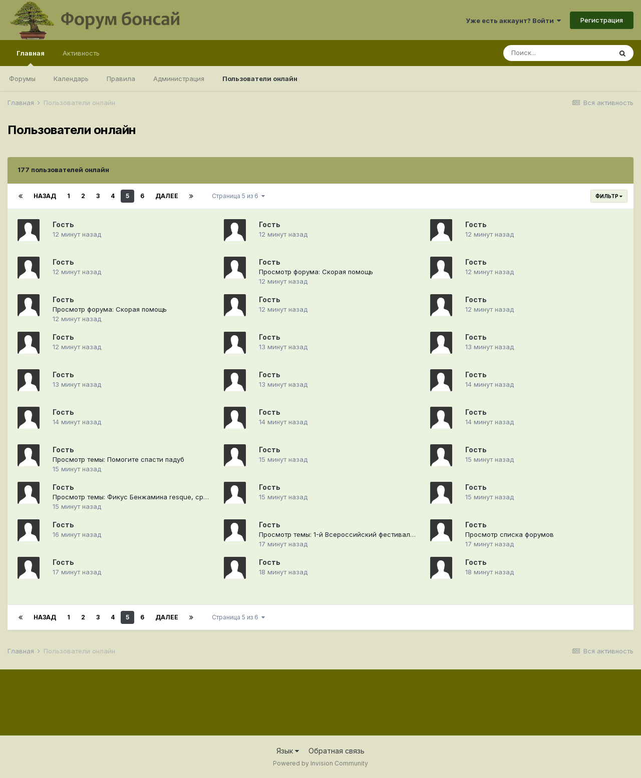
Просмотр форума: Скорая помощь (316, 272)
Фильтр (608, 196)
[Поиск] (557, 53)
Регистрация (601, 20)
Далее (166, 196)
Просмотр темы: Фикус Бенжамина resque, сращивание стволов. (159, 497)
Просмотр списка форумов (509, 534)
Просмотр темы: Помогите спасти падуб (118, 459)
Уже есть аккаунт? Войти (513, 21)
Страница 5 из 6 (238, 196)
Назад (45, 196)
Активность (81, 53)
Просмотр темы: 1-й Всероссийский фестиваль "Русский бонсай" (366, 534)
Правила (121, 79)
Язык (287, 750)
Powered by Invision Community (320, 763)
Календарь (71, 79)
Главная (31, 57)
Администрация (178, 79)
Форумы (22, 79)
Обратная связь (336, 750)
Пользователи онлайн (259, 79)
